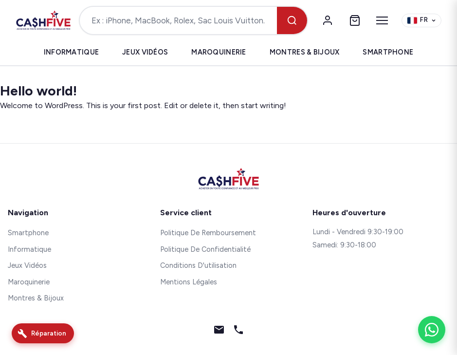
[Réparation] (43, 333)
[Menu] (382, 20)
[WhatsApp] (431, 329)
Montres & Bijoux (305, 52)
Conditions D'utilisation (198, 265)
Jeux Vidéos (145, 52)
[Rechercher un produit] (178, 20)
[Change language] (421, 21)
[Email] (219, 331)
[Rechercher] (292, 20)
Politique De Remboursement (208, 232)
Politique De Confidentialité (205, 249)
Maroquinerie (218, 52)
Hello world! (38, 90)
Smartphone (388, 52)
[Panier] (354, 20)
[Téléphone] (238, 331)
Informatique (71, 52)
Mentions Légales (188, 282)
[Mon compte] (327, 20)
